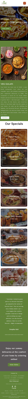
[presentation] (2, 316)
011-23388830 (14, 375)
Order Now (14, 139)
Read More (5, 117)
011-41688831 (13, 377)
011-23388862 (21, 375)
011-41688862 (20, 377)
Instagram (26, 34)
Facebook (26, 28)
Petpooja (17, 397)
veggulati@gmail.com (14, 379)
